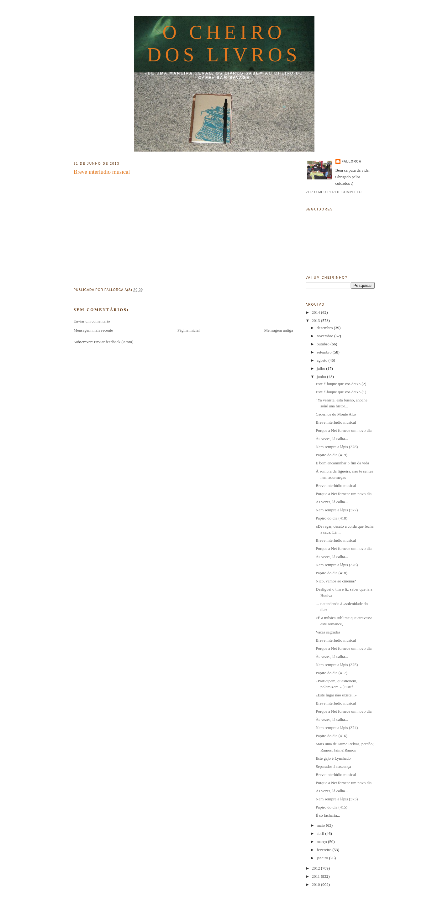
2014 (316, 312)
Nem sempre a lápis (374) (337, 727)
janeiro (323, 858)
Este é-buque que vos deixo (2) (341, 383)
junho (322, 376)
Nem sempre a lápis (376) (337, 564)
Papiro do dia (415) (331, 807)
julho (321, 368)
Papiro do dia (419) (331, 454)
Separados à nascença (333, 766)
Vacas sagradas (328, 632)
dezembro (325, 327)
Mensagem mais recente (93, 330)
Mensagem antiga (278, 330)
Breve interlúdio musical (102, 172)
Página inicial (188, 330)
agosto (322, 360)
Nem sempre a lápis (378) (337, 446)
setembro (325, 352)
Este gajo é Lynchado (333, 758)
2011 (316, 876)
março (322, 841)
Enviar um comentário (92, 321)
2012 (316, 868)
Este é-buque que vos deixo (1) (341, 392)
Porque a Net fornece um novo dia (344, 430)
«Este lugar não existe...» (336, 695)
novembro (325, 335)
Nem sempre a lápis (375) (337, 664)
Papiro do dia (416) (331, 735)
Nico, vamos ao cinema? (336, 581)
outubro (323, 344)
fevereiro (324, 849)
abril (321, 833)
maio (321, 825)
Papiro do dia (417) (331, 672)
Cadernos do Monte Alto (336, 414)
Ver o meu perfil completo (334, 192)
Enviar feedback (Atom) (113, 341)
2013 (316, 320)
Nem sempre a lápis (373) (337, 799)
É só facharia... (328, 815)
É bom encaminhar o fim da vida (342, 463)
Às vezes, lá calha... (332, 438)
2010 (316, 884)
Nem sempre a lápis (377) (337, 510)
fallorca (351, 161)
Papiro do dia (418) (331, 518)
